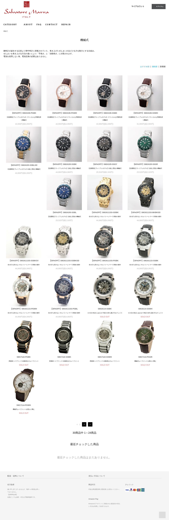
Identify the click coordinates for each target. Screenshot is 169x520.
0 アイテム (158, 6)
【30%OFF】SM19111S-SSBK (105, 261)
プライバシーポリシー (95, 501)
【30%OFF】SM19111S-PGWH (145, 261)
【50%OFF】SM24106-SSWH (145, 113)
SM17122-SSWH (64, 358)
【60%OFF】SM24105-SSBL (23, 213)
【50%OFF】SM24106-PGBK (23, 113)
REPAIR (66, 24)
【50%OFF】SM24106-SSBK (104, 113)
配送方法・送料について (95, 493)
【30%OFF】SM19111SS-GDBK (64, 213)
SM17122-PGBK (145, 310)
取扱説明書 (143, 497)
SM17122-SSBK (23, 358)
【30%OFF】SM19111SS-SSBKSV (145, 213)
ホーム (89, 486)
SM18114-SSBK (64, 310)
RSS (114, 490)
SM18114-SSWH (105, 310)
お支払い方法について (95, 490)
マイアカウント (137, 6)
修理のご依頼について (147, 486)
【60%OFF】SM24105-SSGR (145, 164)
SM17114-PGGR (105, 358)
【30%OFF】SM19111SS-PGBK (64, 261)
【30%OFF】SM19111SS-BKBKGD (105, 213)
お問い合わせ (143, 493)
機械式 (5, 31)
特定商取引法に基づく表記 (96, 497)
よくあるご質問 (144, 490)
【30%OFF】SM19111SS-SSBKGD (24, 261)
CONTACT (51, 24)
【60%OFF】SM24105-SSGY (104, 164)
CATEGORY (11, 24)
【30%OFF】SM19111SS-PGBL (23, 310)
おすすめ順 (144, 66)
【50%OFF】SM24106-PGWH (64, 113)
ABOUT (28, 24)
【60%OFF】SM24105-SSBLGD (23, 165)
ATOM (120, 490)
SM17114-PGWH (145, 358)
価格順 (155, 66)
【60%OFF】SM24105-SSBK (64, 164)
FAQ (39, 24)
